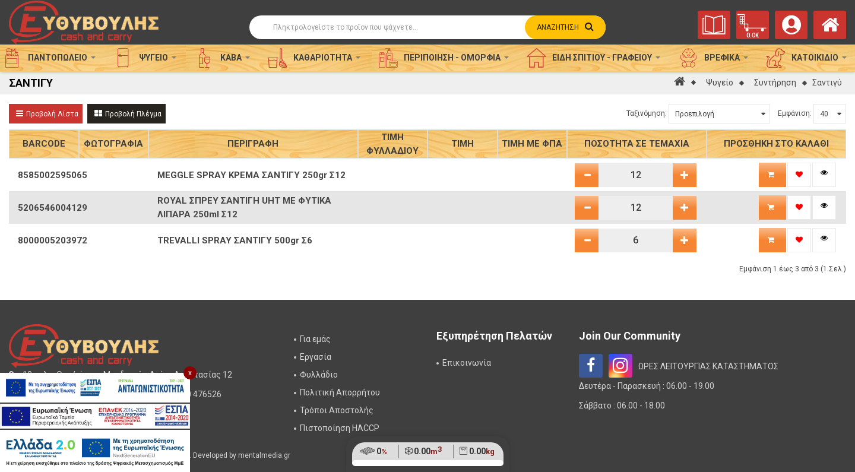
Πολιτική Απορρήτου (340, 392)
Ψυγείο (719, 82)
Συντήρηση (775, 82)
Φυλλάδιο (319, 374)
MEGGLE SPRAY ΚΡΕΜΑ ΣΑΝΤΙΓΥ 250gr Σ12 (251, 175)
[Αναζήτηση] (427, 27)
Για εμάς (315, 339)
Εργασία (315, 357)
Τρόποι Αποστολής (336, 410)
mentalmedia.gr (264, 455)
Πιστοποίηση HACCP (339, 428)
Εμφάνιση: (795, 113)
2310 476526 (196, 394)
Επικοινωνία (466, 363)
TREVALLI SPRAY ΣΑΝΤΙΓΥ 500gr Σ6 (234, 240)
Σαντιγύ (827, 82)
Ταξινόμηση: (646, 113)
